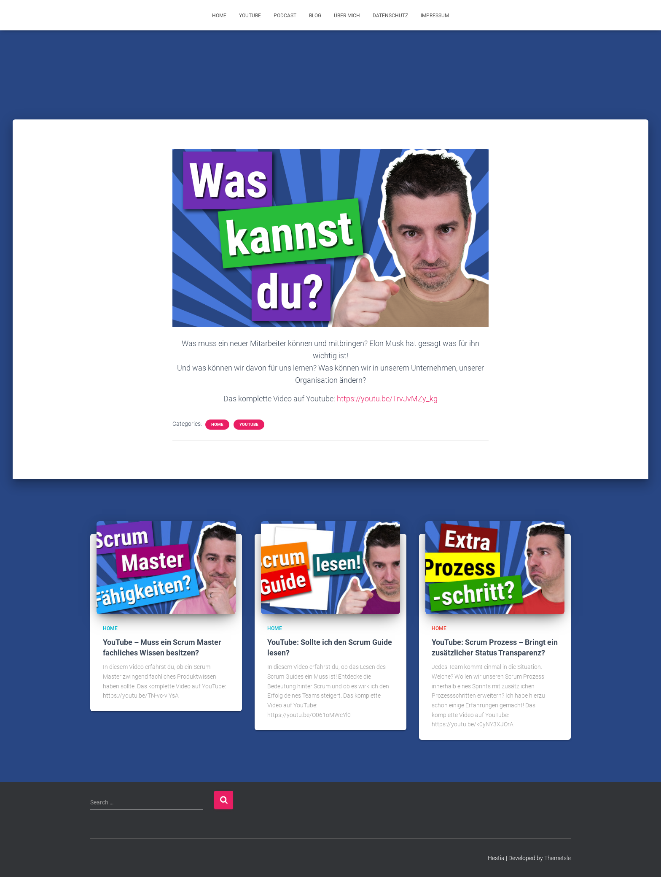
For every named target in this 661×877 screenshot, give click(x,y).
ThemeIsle (557, 858)
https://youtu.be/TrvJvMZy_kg (387, 398)
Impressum (435, 16)
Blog (315, 16)
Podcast (285, 16)
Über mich (347, 16)
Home (219, 16)
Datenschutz (390, 16)
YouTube (250, 16)
